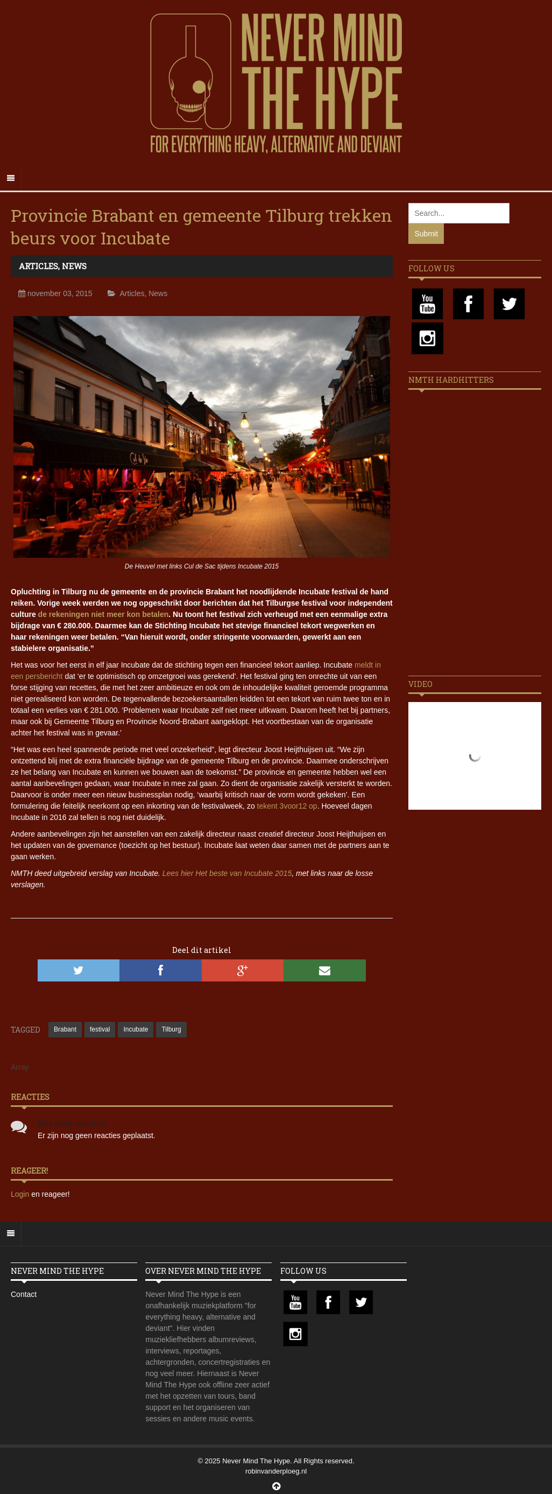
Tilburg (171, 1029)
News (74, 266)
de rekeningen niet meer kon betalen (103, 614)
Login (21, 1194)
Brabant (65, 1029)
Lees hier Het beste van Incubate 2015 (227, 873)
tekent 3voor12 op (287, 806)
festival (100, 1029)
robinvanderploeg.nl (276, 1471)
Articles (38, 266)
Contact (24, 1294)
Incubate (135, 1029)
